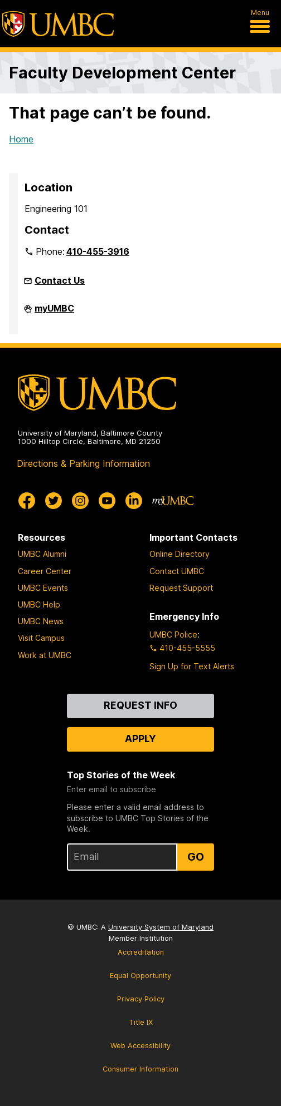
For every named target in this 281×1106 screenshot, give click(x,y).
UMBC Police (173, 634)
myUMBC (54, 313)
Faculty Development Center (122, 72)
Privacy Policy (140, 999)
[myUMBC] (172, 500)
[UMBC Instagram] (80, 500)
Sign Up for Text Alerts (191, 666)
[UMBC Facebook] (26, 500)
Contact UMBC (176, 571)
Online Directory (179, 554)
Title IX (141, 1022)
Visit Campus (41, 638)
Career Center (44, 571)
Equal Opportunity (140, 975)
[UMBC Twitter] (53, 500)
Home (21, 139)
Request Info (140, 705)
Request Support (181, 587)
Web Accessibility (140, 1045)
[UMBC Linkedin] (134, 500)
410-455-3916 (97, 251)
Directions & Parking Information (83, 463)
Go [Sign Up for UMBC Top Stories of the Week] (195, 856)
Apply (140, 738)
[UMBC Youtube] (107, 500)
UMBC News (41, 621)
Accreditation (141, 952)
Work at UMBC (44, 655)
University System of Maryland (161, 927)
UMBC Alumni (42, 554)
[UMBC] (58, 24)
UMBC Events (43, 587)
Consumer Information (140, 1069)
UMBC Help (39, 604)
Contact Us (60, 280)
